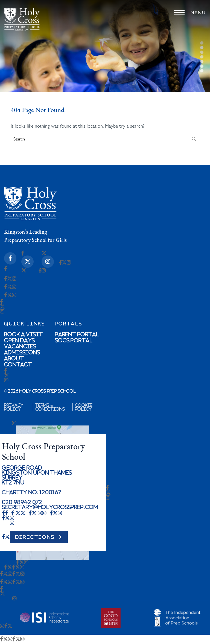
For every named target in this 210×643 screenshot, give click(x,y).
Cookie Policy (83, 407)
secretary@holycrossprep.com (50, 506)
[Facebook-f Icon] (10, 258)
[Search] (194, 138)
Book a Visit (23, 334)
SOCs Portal (74, 340)
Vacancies (20, 346)
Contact (18, 364)
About (14, 358)
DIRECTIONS (35, 537)
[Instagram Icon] (48, 262)
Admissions (22, 352)
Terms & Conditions (50, 407)
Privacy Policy (13, 407)
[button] (106, 624)
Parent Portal (77, 334)
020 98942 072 (22, 502)
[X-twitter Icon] (27, 262)
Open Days (19, 340)
